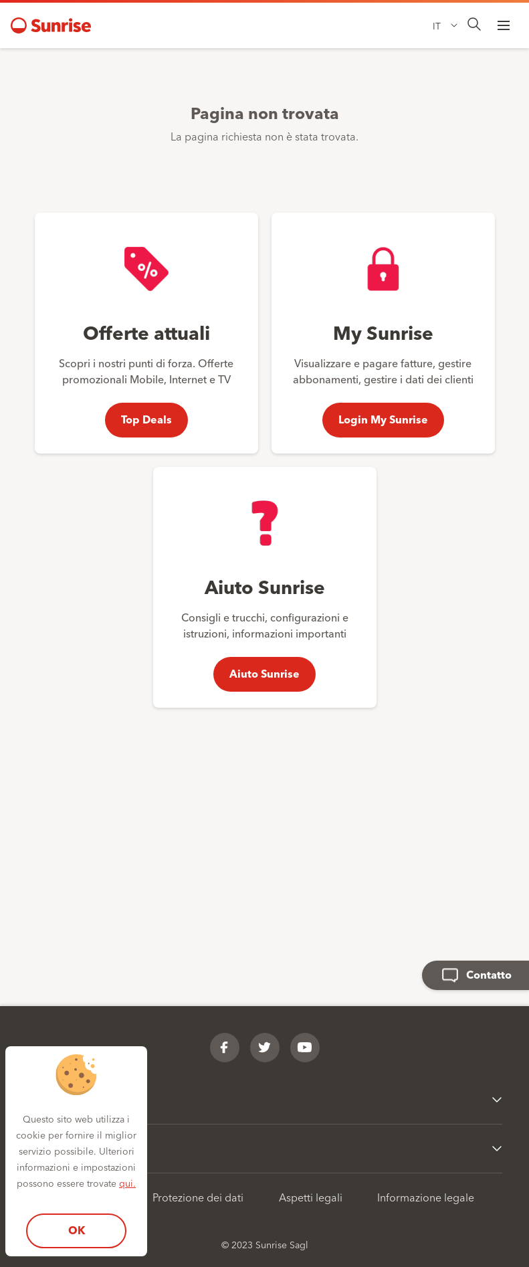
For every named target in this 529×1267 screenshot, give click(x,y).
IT (437, 25)
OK (76, 1230)
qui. (127, 1182)
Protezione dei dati (197, 1196)
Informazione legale (425, 1196)
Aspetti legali (310, 1196)
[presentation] (474, 25)
